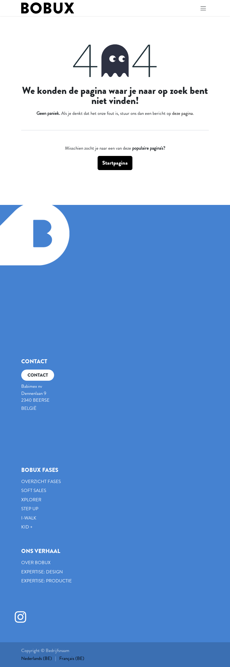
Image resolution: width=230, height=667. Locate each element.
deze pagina (182, 113)
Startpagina (115, 163)
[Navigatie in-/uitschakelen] (203, 8)
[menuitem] (36, 658)
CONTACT (37, 375)
